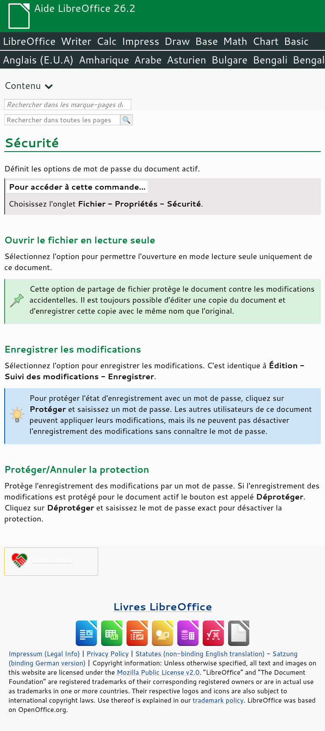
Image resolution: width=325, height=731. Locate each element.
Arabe (148, 59)
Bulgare (229, 59)
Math (235, 41)
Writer (76, 41)
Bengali (270, 59)
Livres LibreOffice (162, 606)
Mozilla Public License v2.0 (158, 672)
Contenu (22, 85)
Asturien (186, 59)
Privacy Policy (107, 653)
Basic (296, 41)
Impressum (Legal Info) (44, 653)
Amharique (104, 59)
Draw (177, 41)
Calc (106, 41)
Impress (141, 41)
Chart (265, 41)
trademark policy (218, 700)
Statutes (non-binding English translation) (199, 653)
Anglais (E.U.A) (38, 59)
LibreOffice (29, 41)
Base (206, 41)
